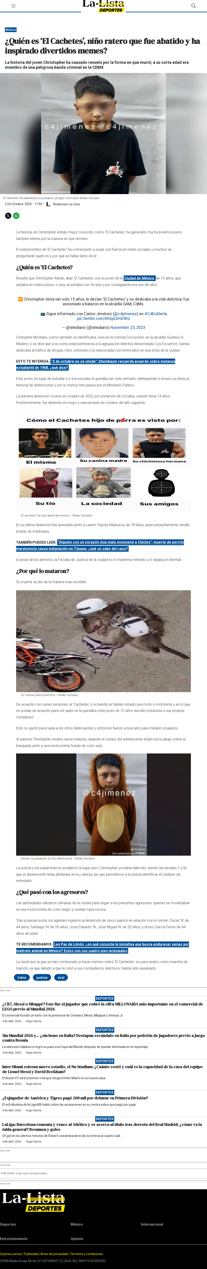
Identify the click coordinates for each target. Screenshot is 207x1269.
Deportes (105, 999)
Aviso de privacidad (54, 1254)
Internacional (152, 1224)
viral (61, 977)
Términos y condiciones (86, 1254)
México (11, 29)
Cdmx (21, 977)
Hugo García (33, 1021)
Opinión (77, 1239)
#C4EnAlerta (155, 313)
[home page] (103, 1201)
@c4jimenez (125, 313)
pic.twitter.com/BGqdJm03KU (103, 318)
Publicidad (31, 1254)
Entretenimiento (14, 1239)
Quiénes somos (11, 1254)
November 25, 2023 (127, 327)
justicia (42, 977)
